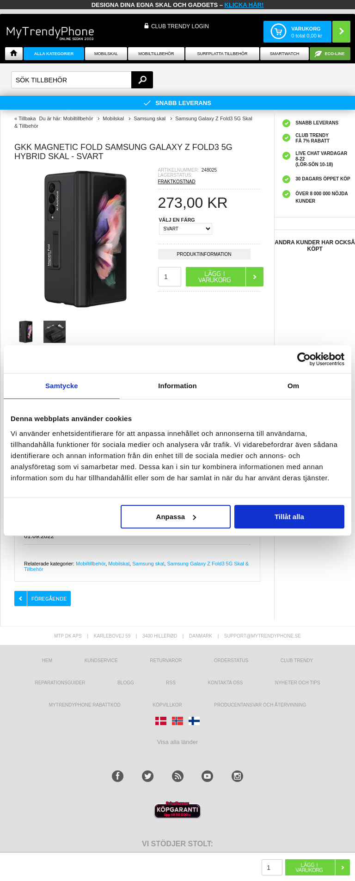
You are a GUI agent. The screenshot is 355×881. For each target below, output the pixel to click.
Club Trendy (297, 660)
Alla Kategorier (54, 53)
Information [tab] (177, 386)
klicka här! (244, 4)
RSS (171, 682)
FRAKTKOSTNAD (177, 181)
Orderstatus (231, 660)
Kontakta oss (225, 682)
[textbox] (82, 79)
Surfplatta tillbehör (222, 53)
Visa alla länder (177, 742)
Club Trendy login (180, 26)
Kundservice (101, 660)
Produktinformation (204, 256)
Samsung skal (148, 563)
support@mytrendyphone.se (262, 636)
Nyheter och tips (297, 682)
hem (47, 660)
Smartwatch (284, 53)
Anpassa (176, 517)
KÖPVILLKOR (167, 704)
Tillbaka (27, 118)
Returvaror (166, 660)
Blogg (125, 682)
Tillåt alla (289, 517)
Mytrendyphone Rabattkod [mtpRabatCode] (85, 704)
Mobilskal (106, 53)
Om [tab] (293, 386)
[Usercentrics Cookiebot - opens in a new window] (303, 359)
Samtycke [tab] (61, 386)
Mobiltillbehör (156, 53)
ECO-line (335, 53)
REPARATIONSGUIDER (60, 682)
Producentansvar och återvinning (260, 704)
